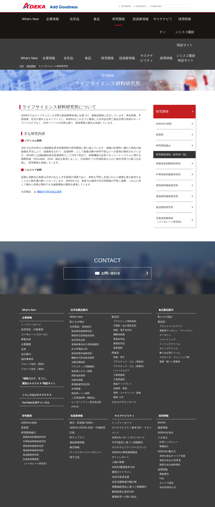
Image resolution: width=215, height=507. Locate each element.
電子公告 (74, 430)
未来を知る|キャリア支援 (172, 429)
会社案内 (26, 327)
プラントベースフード (170, 300)
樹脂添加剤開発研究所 (34, 411)
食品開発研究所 (31, 428)
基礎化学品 (119, 317)
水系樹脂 (76, 362)
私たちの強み (77, 295)
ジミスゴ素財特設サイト (185, 19)
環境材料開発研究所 (33, 420)
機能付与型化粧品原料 (49, 189)
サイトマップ (73, 487)
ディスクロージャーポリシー (86, 426)
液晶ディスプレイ (122, 357)
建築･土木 (118, 371)
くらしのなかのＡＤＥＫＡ (37, 368)
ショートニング (167, 313)
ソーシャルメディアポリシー (165, 491)
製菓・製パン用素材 (169, 335)
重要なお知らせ (113, 487)
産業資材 (117, 321)
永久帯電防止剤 (79, 322)
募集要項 (164, 448)
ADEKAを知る (165, 406)
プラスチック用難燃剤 (82, 340)
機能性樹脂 (119, 308)
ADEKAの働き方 (167, 425)
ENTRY (162, 396)
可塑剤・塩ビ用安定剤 (124, 299)
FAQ (161, 452)
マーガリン (165, 309)
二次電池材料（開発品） (84, 371)
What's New (29, 19)
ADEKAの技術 (29, 396)
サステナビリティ (146, 19)
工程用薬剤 (119, 353)
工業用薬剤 (119, 349)
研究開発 (107, 19)
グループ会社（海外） (33, 342)
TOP (21, 29)
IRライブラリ (77, 411)
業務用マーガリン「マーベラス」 (176, 304)
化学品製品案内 (79, 283)
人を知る (163, 411)
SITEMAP (126, 6)
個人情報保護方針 (139, 487)
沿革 (23, 322)
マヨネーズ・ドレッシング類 (174, 331)
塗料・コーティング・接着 (127, 366)
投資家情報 (127, 19)
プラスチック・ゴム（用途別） (129, 335)
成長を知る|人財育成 (170, 434)
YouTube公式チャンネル (36, 376)
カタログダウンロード (124, 375)
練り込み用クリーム (169, 326)
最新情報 (163, 401)
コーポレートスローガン (34, 308)
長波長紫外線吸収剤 (81, 327)
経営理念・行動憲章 (32, 303)
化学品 (68, 19)
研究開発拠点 (28, 406)
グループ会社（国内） (33, 337)
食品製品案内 (166, 283)
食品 (88, 19)
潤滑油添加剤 (78, 349)
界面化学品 (119, 313)
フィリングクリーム (169, 318)
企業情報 (48, 19)
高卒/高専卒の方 (167, 461)
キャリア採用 (166, 457)
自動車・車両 (120, 362)
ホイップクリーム (168, 322)
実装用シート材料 (80, 367)
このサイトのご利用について (111, 495)
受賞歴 (25, 401)
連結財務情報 (77, 416)
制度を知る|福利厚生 (170, 438)
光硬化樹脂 (77, 354)
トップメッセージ (31, 298)
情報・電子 (119, 331)
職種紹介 (164, 420)
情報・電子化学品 (122, 304)
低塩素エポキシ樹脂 (81, 345)
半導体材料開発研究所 (34, 415)
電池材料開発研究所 (33, 424)
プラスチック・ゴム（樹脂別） (129, 340)
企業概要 (26, 318)
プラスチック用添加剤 (124, 295)
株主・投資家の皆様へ (82, 396)
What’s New (76, 290)
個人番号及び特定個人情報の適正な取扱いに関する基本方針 (66, 491)
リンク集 (93, 487)
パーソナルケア (121, 344)
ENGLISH (156, 6)
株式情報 (74, 421)
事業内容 (26, 313)
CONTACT (141, 6)
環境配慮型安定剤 (80, 358)
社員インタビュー (168, 416)
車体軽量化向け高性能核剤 (85, 318)
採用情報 (166, 19)
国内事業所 (27, 332)
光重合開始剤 (78, 336)
